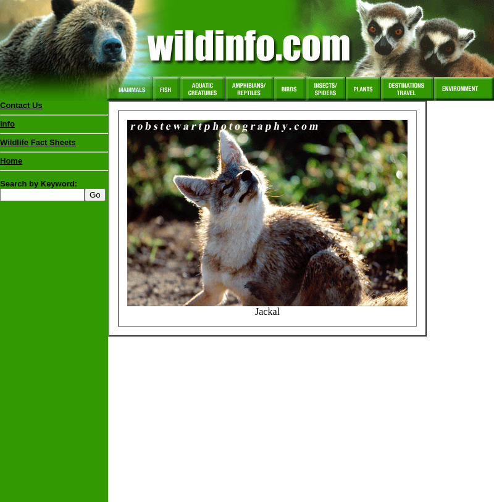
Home (11, 160)
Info (7, 123)
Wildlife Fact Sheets (54, 145)
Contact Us (21, 105)
